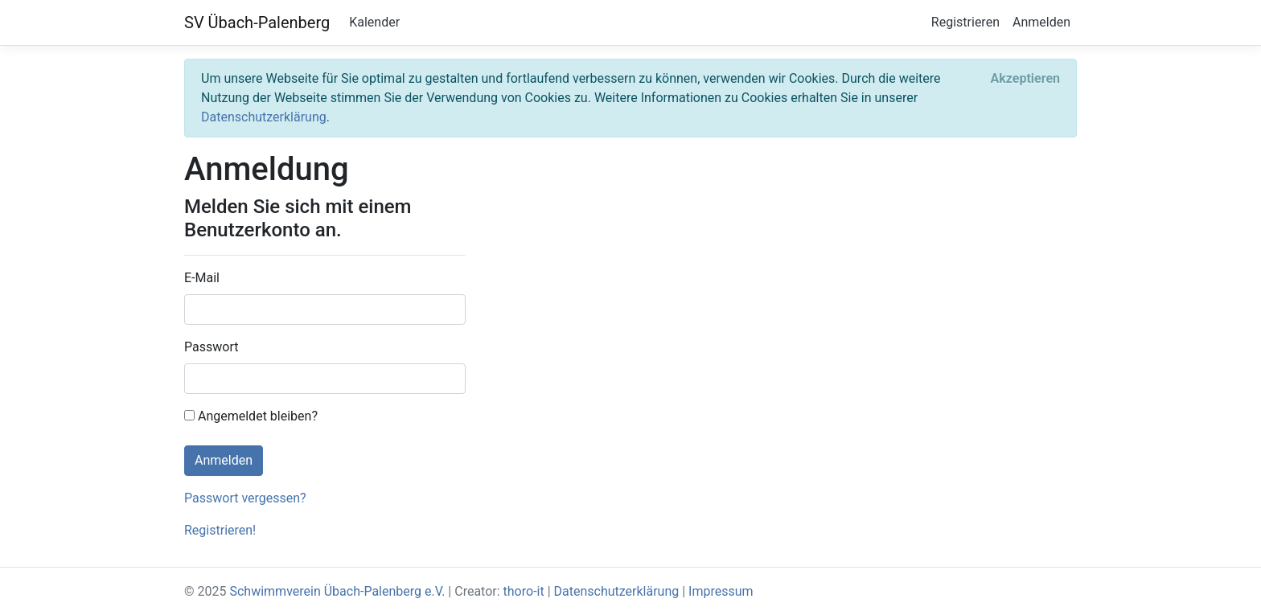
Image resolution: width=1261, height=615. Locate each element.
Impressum (721, 591)
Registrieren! (220, 530)
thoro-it (523, 591)
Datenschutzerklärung (264, 117)
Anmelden (1041, 22)
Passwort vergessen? (245, 498)
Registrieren (965, 22)
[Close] (1025, 78)
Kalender (374, 22)
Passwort (211, 347)
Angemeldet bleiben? (251, 416)
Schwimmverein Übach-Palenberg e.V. (337, 591)
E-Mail (202, 277)
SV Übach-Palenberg (257, 22)
